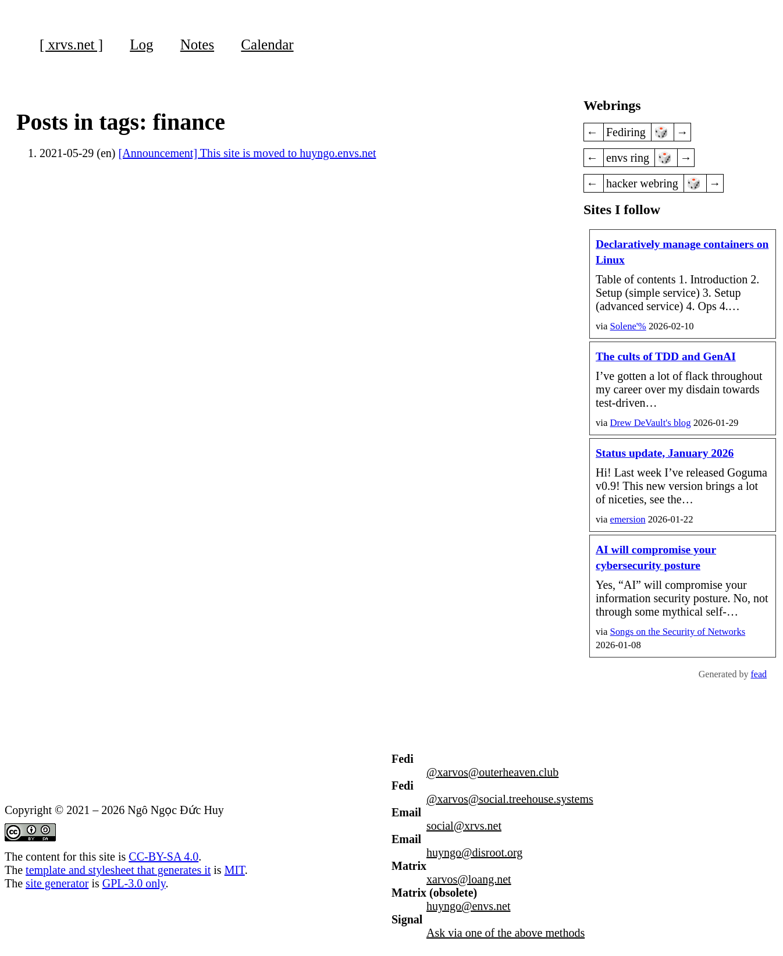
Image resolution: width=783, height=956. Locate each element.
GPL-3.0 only (134, 883)
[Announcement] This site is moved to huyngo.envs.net (247, 153)
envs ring (629, 157)
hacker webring (643, 183)
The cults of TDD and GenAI (666, 356)
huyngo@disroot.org (474, 852)
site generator (57, 883)
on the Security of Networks (678, 631)
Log (141, 44)
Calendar (267, 44)
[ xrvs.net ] (71, 44)
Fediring (627, 132)
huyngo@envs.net (468, 906)
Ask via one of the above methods (505, 932)
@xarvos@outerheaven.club (492, 772)
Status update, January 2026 (665, 453)
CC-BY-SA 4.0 (163, 856)
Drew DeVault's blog (650, 422)
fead (758, 674)
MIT (235, 869)
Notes (197, 44)
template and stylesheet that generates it (118, 869)
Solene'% (628, 326)
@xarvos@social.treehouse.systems (509, 798)
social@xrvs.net (463, 825)
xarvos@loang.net (468, 879)
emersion (628, 519)
